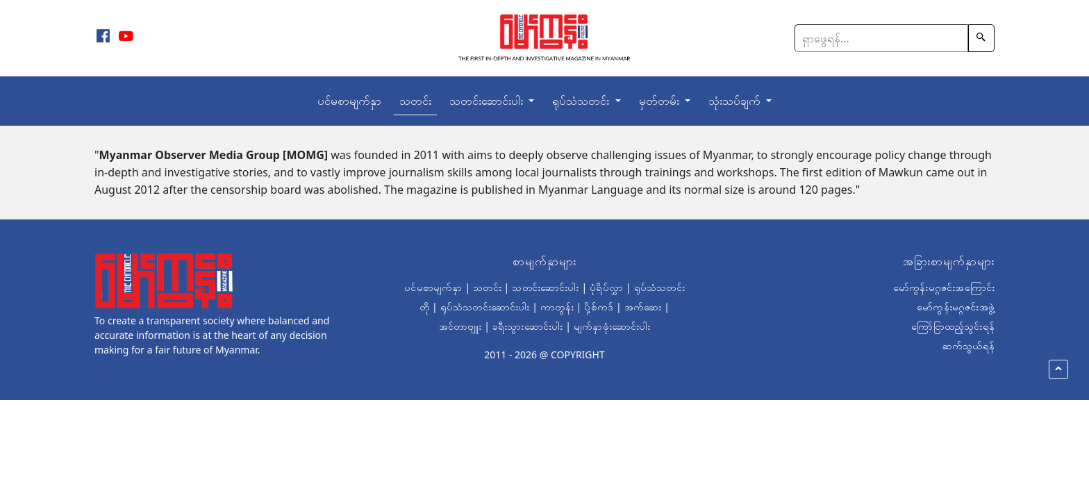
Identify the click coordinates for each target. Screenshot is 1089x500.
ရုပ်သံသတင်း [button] (582, 100)
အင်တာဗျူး (460, 326)
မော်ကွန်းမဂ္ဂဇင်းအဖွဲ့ (956, 306)
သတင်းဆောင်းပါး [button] (487, 100)
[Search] (881, 38)
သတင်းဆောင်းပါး (545, 287)
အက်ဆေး (643, 306)
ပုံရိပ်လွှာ (606, 287)
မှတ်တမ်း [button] (660, 100)
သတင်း (415, 100)
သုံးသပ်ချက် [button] (735, 100)
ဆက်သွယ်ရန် (968, 345)
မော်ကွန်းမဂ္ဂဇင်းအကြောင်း (944, 287)
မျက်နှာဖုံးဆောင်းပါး (612, 326)
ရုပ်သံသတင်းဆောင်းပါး (485, 306)
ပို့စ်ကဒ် (598, 306)
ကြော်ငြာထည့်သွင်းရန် (953, 326)
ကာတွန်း (557, 306)
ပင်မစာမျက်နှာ (349, 100)
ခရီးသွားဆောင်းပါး (527, 326)
